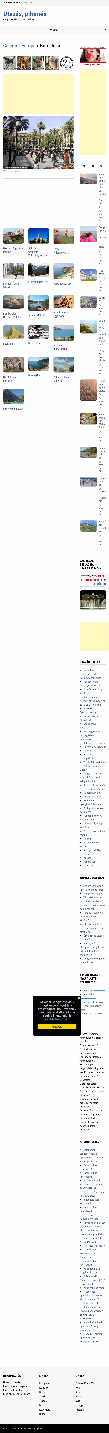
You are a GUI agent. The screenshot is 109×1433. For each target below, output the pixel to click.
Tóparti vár (89, 861)
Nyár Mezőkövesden (94, 1245)
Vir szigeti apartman (94, 1287)
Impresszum (9, 1428)
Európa (29, 46)
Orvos (78, 1396)
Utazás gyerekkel (92, 924)
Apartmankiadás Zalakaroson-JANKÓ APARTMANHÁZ (91, 1184)
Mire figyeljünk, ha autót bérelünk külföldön (91, 916)
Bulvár (42, 1392)
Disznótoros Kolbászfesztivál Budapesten (88, 1253)
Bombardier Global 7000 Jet (12, 315)
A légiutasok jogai (92, 893)
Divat (77, 1387)
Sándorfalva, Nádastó (102, 453)
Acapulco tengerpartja (60, 347)
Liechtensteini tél (38, 282)
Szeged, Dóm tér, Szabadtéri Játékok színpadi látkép (90, 777)
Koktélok (43, 1387)
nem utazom (92, 1013)
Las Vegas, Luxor (13, 409)
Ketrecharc (44, 1409)
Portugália (34, 375)
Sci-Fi (42, 1396)
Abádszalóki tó (36, 315)
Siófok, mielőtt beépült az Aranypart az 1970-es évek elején (102, 341)
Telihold (87, 750)
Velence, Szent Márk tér (61, 378)
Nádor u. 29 (89, 1241)
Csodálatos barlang (9, 378)
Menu (54, 30)
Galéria (10, 46)
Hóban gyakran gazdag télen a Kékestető (102, 489)
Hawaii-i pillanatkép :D (61, 250)
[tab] (84, 166)
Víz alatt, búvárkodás (94, 762)
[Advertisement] (38, 94)
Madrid (87, 838)
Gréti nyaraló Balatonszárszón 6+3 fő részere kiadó (92, 1280)
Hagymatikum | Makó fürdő (102, 421)
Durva (78, 1392)
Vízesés (87, 857)
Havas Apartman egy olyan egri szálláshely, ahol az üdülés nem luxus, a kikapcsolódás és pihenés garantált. (92, 1230)
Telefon (43, 1400)
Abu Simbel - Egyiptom (60, 314)
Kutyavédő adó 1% (84, 1383)
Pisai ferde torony (102, 274)
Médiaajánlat (36, 1428)
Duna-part (88, 865)
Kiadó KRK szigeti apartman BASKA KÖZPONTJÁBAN (91, 1337)
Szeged (87, 693)
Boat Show (34, 343)
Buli (41, 1405)
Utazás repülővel (92, 796)
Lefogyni (79, 1405)
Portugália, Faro (62, 283)
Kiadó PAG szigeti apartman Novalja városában (91, 1326)
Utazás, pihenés (24, 14)
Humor (42, 1413)
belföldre (94, 990)
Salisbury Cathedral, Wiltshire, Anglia (37, 252)
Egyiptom (8, 343)
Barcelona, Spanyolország (102, 387)
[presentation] (84, 166)
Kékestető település (102, 526)
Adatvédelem (22, 1428)
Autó (77, 1400)
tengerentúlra (93, 1002)
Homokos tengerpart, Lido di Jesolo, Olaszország (90, 673)
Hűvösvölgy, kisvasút (94, 746)
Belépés (28, 2)
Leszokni (79, 1409)
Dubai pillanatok (92, 792)
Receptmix (44, 1383)
